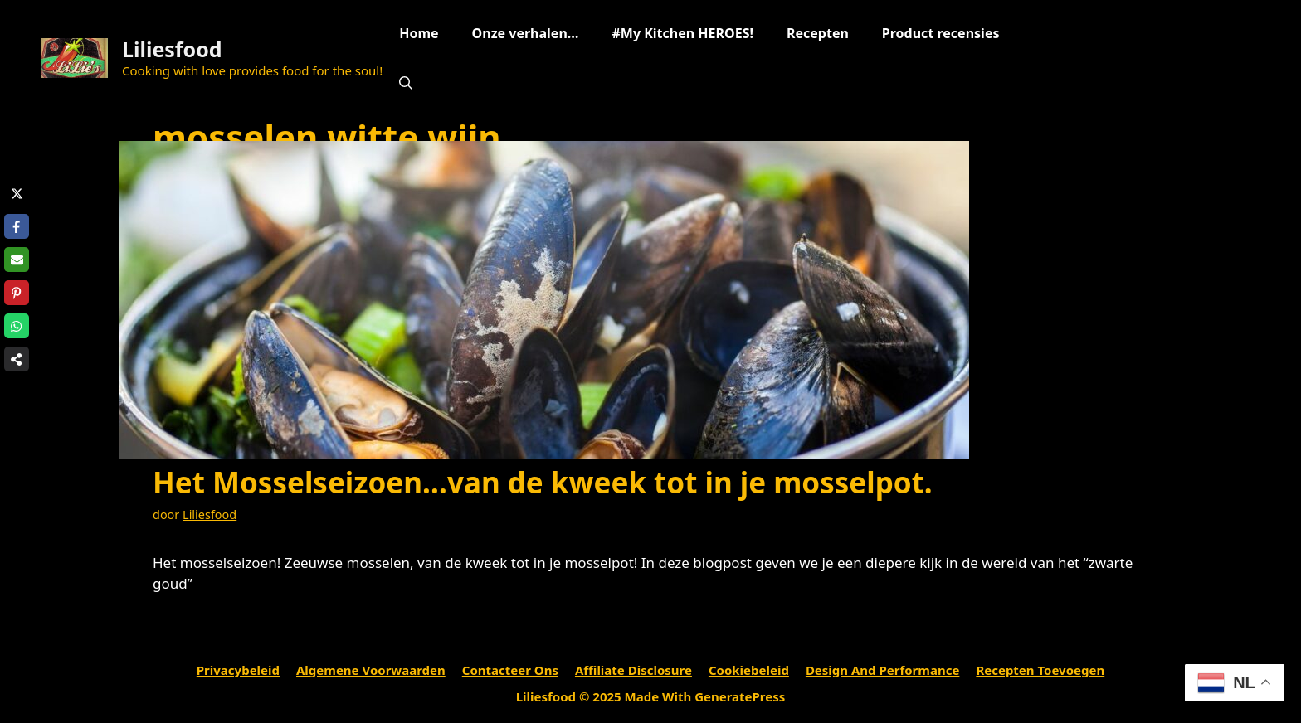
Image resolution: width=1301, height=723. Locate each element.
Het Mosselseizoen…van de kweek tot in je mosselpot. (543, 482)
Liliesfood (172, 49)
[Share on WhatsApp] (16, 325)
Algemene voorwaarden (371, 670)
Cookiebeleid (749, 670)
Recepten (818, 33)
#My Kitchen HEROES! (682, 33)
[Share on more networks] (16, 359)
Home (418, 33)
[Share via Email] (16, 259)
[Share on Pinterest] (16, 292)
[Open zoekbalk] (406, 83)
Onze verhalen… (525, 33)
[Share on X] (16, 193)
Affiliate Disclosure (633, 670)
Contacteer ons (510, 670)
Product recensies (941, 33)
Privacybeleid (238, 670)
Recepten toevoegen (1040, 670)
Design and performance (883, 670)
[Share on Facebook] (16, 226)
